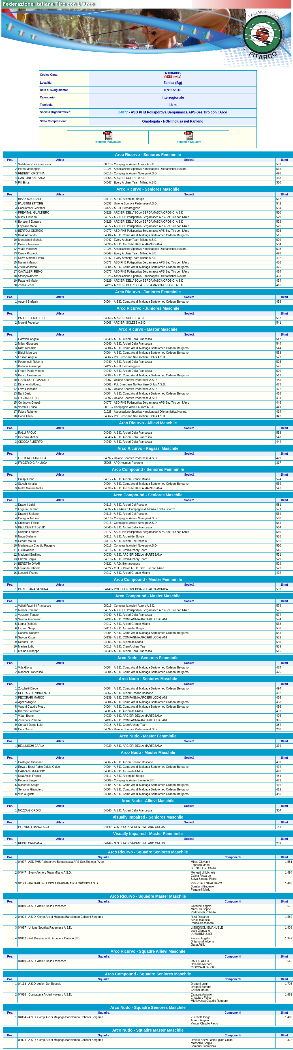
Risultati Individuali (108, 141)
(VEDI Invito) (172, 76)
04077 (123, 112)
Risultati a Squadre (189, 141)
